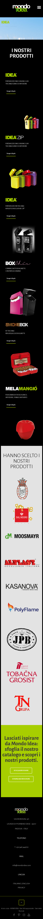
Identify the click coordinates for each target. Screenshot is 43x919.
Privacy (21, 888)
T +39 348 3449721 (21, 847)
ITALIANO (17, 884)
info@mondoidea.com (21, 865)
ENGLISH (26, 884)
